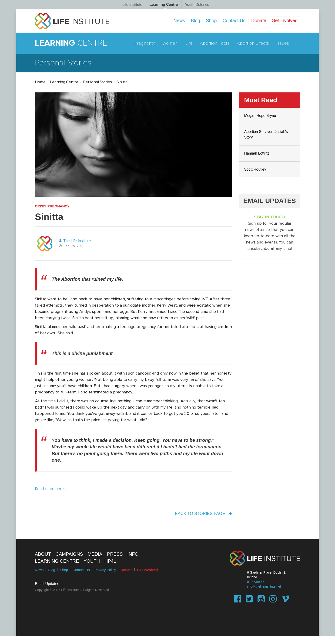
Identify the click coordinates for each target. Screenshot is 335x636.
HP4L (110, 561)
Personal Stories (97, 82)
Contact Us (234, 20)
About (43, 554)
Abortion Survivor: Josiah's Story (266, 134)
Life (188, 43)
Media (95, 554)
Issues (282, 43)
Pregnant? (144, 43)
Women (170, 43)
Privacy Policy (105, 570)
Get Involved (284, 20)
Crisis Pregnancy (52, 206)
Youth (92, 561)
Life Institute (132, 5)
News (179, 20)
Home (40, 82)
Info (132, 554)
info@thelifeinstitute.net (264, 586)
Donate (258, 20)
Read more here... (50, 489)
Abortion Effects (253, 43)
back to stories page (203, 513)
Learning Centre (163, 5)
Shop (211, 20)
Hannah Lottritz (256, 153)
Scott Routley (255, 169)
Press (115, 554)
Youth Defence (197, 5)
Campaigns (69, 554)
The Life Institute (75, 241)
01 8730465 (255, 582)
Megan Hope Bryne (260, 116)
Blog (195, 20)
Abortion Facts (214, 43)
